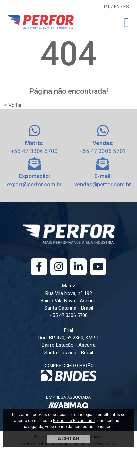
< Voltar (13, 105)
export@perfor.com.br (34, 184)
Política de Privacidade (74, 420)
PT (107, 6)
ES (126, 6)
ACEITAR (68, 439)
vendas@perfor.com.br (102, 184)
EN (117, 6)
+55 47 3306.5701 (102, 151)
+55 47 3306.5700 (34, 151)
